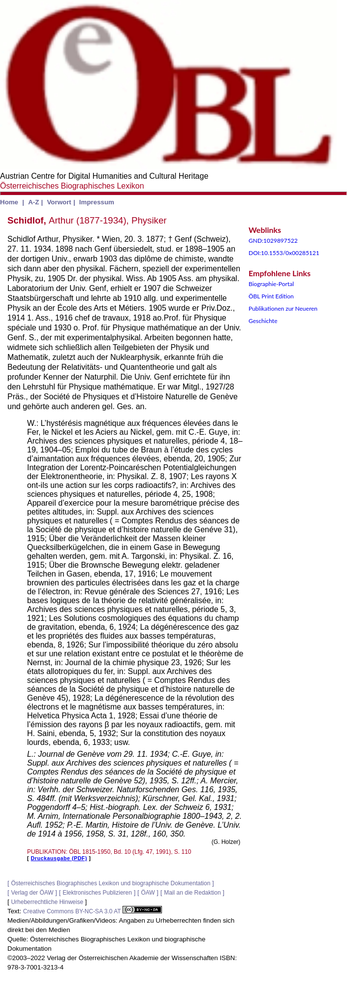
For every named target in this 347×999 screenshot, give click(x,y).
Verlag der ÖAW (32, 892)
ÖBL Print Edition (271, 296)
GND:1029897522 (273, 240)
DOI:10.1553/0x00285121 (284, 253)
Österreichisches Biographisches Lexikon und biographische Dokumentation (110, 883)
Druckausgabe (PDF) (59, 858)
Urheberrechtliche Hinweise (47, 902)
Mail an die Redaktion (192, 892)
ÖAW (148, 892)
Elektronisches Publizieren (97, 892)
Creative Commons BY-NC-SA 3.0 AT (92, 911)
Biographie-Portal (271, 284)
